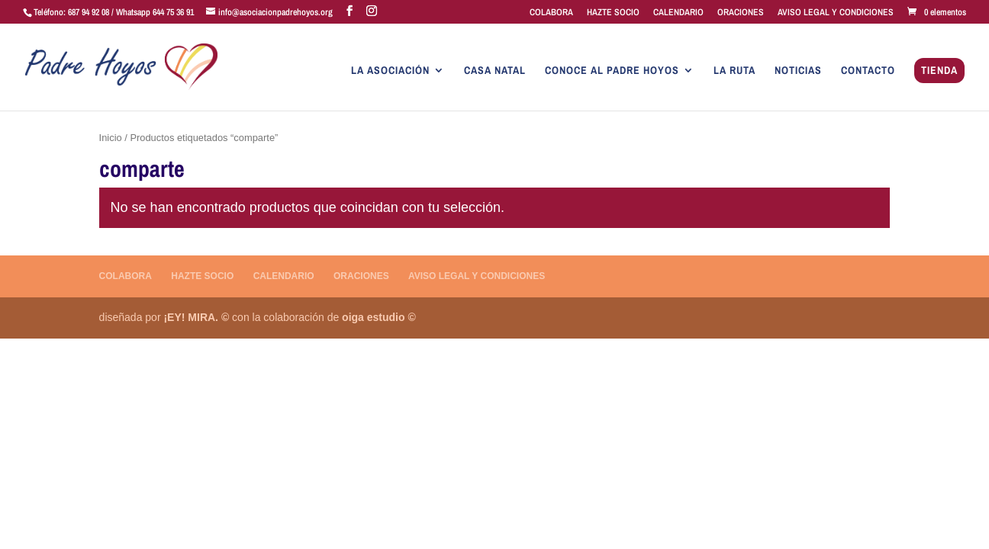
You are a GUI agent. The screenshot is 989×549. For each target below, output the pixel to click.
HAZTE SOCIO (613, 13)
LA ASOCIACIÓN (390, 71)
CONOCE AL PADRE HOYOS (612, 71)
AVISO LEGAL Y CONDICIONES (836, 13)
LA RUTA (734, 71)
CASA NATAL (495, 71)
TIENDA (939, 71)
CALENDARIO (678, 13)
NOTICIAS (798, 71)
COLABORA (551, 13)
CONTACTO (868, 71)
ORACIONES (740, 13)
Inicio (110, 137)
